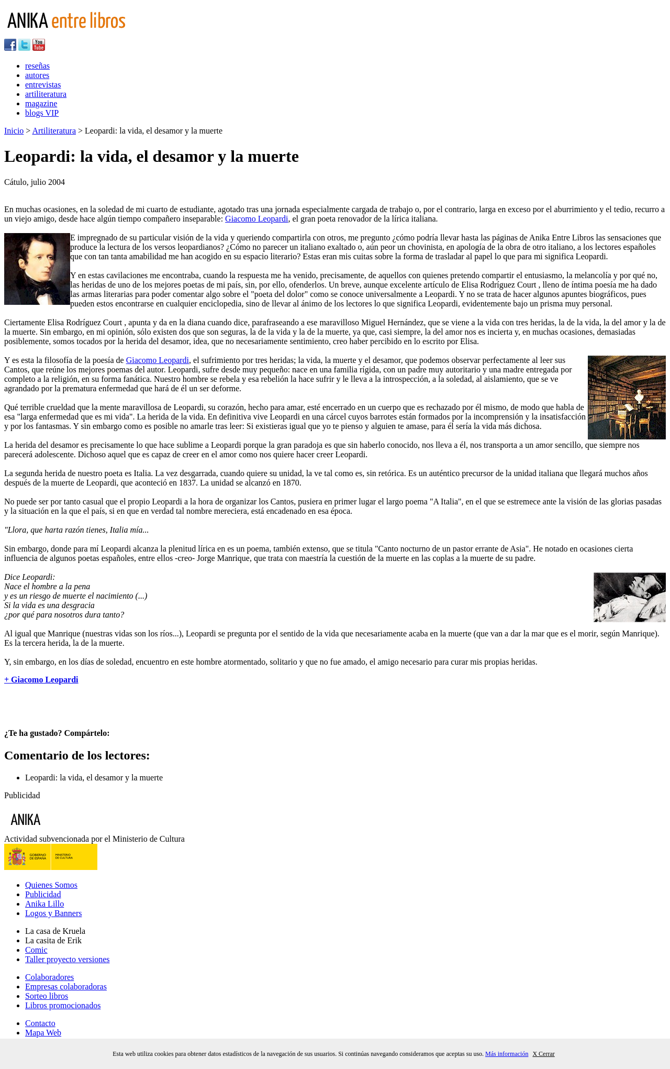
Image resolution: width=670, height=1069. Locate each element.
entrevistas (43, 84)
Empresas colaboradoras (66, 986)
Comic (36, 949)
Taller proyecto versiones (67, 959)
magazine (41, 103)
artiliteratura (45, 94)
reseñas (37, 65)
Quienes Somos (51, 884)
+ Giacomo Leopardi (41, 679)
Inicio (14, 130)
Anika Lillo (44, 903)
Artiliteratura (54, 130)
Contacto (40, 1023)
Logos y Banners (53, 913)
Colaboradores (49, 977)
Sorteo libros (46, 995)
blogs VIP (42, 112)
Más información (506, 1053)
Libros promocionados (62, 1005)
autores (37, 75)
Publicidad (43, 894)
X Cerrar (543, 1053)
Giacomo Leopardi (256, 218)
